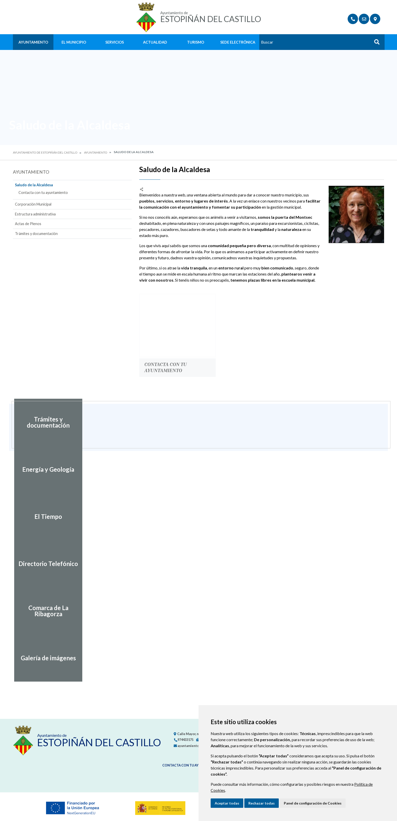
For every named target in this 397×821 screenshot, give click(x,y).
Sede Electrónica (237, 42)
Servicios (114, 42)
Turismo (195, 42)
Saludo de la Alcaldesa (34, 185)
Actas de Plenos (28, 224)
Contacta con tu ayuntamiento (43, 192)
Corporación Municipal (33, 204)
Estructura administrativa (35, 214)
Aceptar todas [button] (227, 803)
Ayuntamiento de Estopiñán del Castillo (45, 152)
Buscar (375, 43)
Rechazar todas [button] (261, 803)
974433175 (183, 740)
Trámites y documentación (36, 233)
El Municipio (74, 42)
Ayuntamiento (33, 42)
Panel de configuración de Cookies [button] (313, 803)
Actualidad (155, 42)
